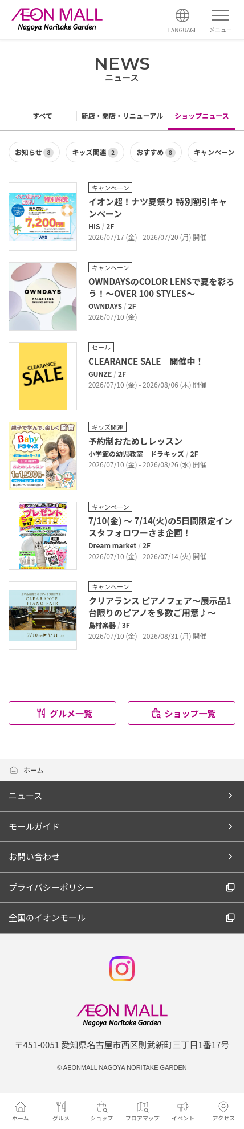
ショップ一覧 (182, 713)
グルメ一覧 (63, 713)
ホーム (26, 770)
